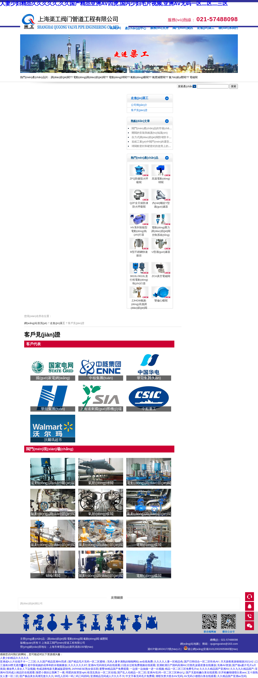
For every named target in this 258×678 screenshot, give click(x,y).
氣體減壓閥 (158, 77)
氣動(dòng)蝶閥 (139, 77)
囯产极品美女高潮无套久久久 (37, 676)
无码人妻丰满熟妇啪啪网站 (122, 661)
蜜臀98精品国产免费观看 (113, 668)
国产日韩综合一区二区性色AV (202, 661)
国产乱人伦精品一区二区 (131, 672)
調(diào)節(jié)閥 (60, 77)
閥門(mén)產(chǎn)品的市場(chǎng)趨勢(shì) (157, 128)
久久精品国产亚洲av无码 (231, 676)
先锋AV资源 (224, 665)
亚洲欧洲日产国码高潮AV (171, 665)
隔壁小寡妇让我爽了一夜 (50, 672)
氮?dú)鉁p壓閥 (177, 77)
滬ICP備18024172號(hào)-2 (164, 649)
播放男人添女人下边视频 (20, 668)
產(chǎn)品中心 (135, 28)
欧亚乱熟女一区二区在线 (101, 672)
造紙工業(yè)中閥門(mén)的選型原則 (153, 141)
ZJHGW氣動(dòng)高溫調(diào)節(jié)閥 (139, 304)
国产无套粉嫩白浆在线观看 (201, 672)
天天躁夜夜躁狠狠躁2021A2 (237, 661)
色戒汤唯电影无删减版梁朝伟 (53, 668)
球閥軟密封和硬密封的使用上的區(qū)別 (155, 146)
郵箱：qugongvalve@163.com (220, 643)
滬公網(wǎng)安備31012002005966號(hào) (211, 649)
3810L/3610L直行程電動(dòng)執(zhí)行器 (139, 280)
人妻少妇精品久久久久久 (14, 657)
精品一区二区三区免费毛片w (181, 668)
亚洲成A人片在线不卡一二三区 (18, 661)
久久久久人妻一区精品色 (168, 661)
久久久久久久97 (77, 665)
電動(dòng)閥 (75, 638)
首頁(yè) (115, 27)
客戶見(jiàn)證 (139, 110)
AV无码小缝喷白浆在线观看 (200, 676)
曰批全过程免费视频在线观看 (138, 665)
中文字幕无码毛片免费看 (140, 676)
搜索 (233, 86)
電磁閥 (194, 77)
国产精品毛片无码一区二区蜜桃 (87, 661)
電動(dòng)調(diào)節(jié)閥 (89, 77)
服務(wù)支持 (159, 27)
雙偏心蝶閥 (160, 300)
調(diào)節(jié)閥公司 (31, 603)
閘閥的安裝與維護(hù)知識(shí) (150, 132)
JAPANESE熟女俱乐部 (85, 668)
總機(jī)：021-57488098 (224, 639)
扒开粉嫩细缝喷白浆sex (232, 672)
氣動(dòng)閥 (91, 638)
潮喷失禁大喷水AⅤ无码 (169, 676)
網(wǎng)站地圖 (189, 643)
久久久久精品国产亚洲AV (214, 668)
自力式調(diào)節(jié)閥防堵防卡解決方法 (155, 137)
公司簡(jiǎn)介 (139, 104)
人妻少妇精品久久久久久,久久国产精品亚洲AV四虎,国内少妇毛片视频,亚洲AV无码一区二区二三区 (114, 3)
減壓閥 (104, 638)
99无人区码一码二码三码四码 (72, 676)
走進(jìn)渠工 (206, 27)
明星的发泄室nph (76, 672)
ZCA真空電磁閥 (161, 276)
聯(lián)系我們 (228, 27)
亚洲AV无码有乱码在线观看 (104, 665)
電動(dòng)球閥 (118, 77)
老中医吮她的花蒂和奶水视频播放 (47, 665)
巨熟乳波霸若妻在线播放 (201, 665)
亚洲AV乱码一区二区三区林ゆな (165, 672)
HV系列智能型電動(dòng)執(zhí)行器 (139, 231)
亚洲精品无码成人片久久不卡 (107, 676)
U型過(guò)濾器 (161, 251)
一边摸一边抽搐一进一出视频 (147, 668)
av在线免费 (146, 661)
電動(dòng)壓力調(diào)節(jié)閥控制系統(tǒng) (160, 231)
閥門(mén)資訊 (183, 27)
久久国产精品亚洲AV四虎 (52, 661)
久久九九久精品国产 (242, 668)
